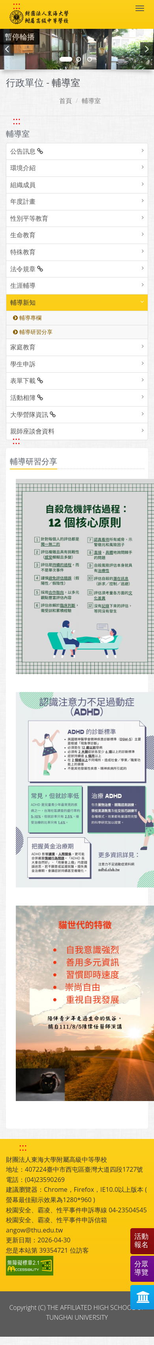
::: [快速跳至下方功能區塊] (23, 1147)
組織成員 (23, 184)
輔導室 (91, 100)
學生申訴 (23, 364)
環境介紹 (23, 167)
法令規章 (26, 268)
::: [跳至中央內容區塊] (16, 440)
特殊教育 (23, 252)
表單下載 (26, 380)
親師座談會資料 (32, 431)
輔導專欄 (27, 317)
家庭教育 (23, 347)
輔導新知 (23, 302)
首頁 (65, 100)
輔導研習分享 (33, 332)
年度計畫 (23, 201)
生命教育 (23, 235)
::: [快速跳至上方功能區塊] (17, 5)
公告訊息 (26, 151)
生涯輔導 (23, 285)
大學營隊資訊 (33, 414)
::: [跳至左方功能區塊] (17, 121)
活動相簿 (26, 397)
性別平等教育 (29, 218)
